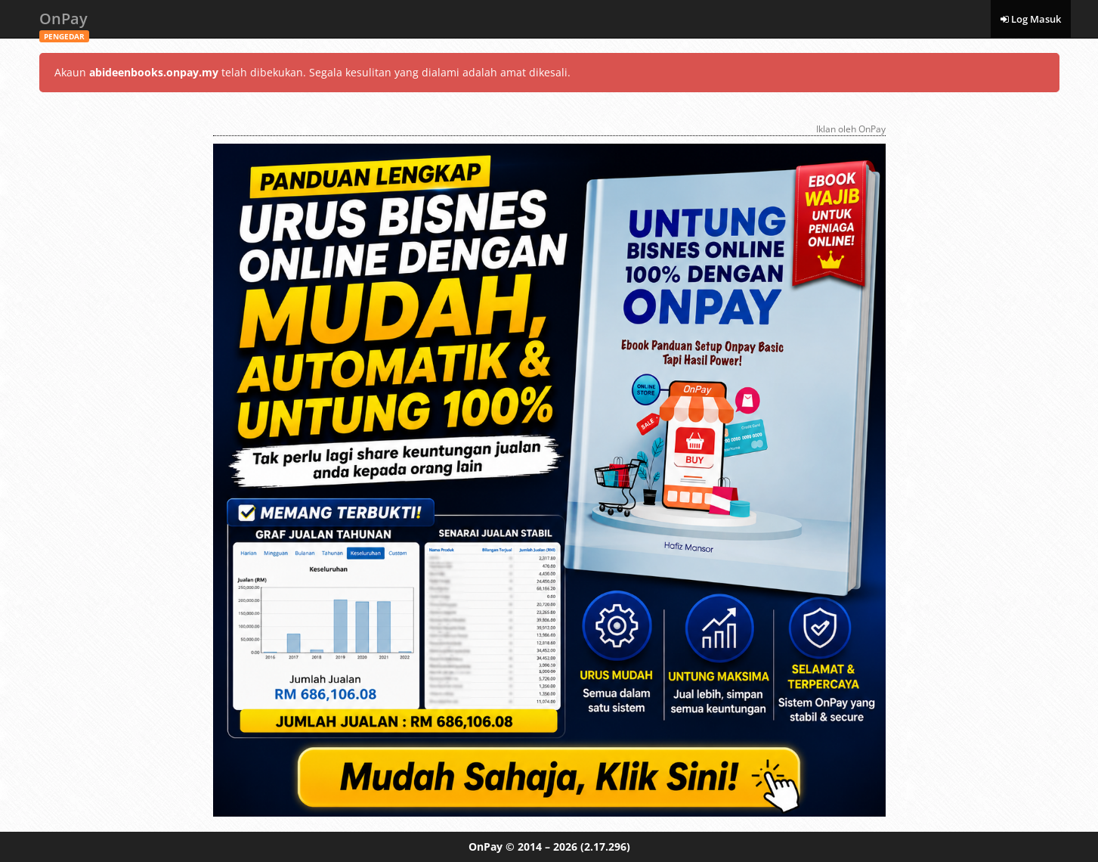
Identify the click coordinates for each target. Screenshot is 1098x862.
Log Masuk (1031, 19)
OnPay (64, 23)
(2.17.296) (605, 846)
